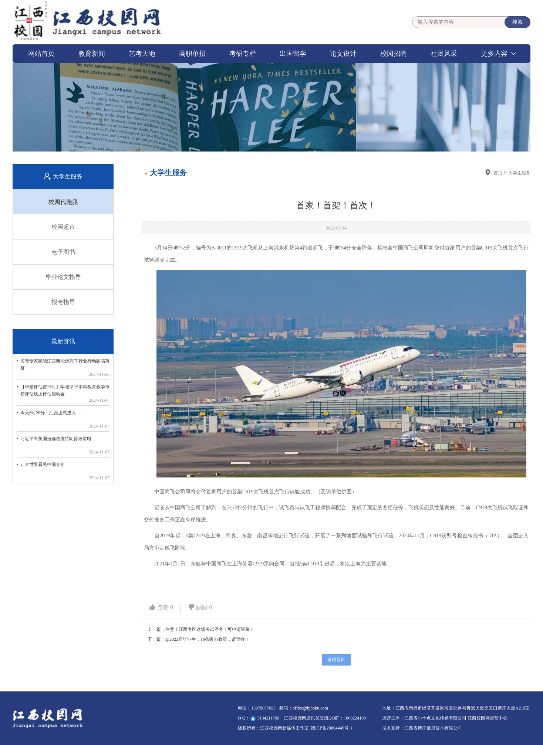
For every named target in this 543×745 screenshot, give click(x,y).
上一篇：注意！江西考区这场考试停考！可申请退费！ (201, 629)
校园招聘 (393, 53)
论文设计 (343, 53)
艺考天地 (142, 53)
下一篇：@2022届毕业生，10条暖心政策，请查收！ (198, 639)
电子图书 (63, 252)
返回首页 (336, 659)
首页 (498, 173)
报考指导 (63, 302)
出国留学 (293, 53)
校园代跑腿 (63, 202)
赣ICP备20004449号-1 (332, 728)
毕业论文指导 (63, 277)
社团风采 (444, 53)
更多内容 (494, 53)
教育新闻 (91, 53)
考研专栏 (242, 53)
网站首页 (41, 53)
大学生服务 (519, 173)
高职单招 (192, 53)
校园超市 (63, 227)
